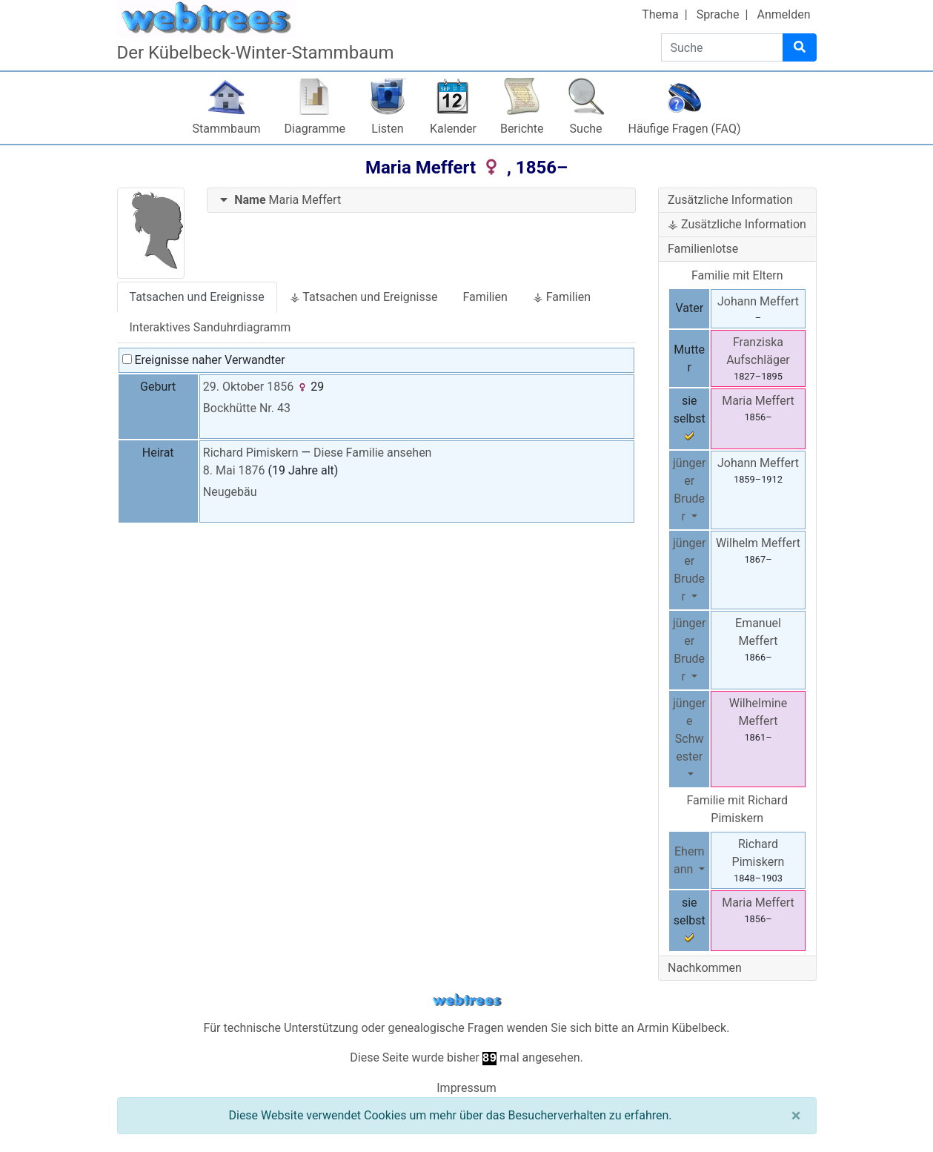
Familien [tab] (484, 297)
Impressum (466, 1088)
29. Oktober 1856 (248, 387)
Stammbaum (227, 129)
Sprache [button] (718, 14)
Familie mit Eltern (737, 275)
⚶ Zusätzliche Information (737, 224)
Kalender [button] (453, 129)
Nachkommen (705, 968)
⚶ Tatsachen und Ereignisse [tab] (364, 297)
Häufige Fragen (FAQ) (684, 129)
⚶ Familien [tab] (562, 297)
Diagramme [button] (315, 129)
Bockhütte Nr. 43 (246, 408)
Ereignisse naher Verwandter (203, 360)
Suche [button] (586, 129)
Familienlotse (703, 249)
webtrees (467, 1000)
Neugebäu (230, 492)
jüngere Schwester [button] (689, 730)
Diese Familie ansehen (372, 453)
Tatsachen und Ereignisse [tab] (197, 297)
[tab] (421, 200)
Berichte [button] (522, 129)
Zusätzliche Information (730, 200)
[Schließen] (796, 1115)
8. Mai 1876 (234, 470)
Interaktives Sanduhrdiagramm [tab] (210, 327)
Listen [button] (387, 129)
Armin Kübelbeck (682, 1028)
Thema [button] (660, 14)
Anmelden (783, 14)
